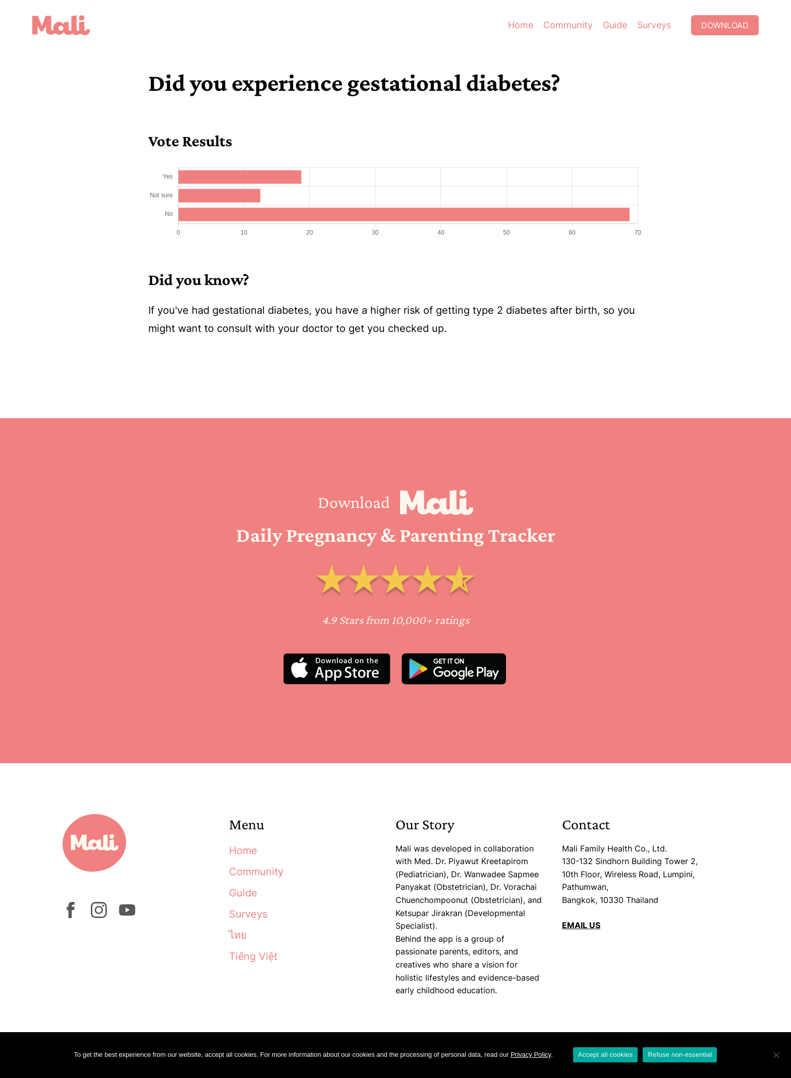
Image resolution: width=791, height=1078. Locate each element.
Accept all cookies (605, 1054)
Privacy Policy (531, 1054)
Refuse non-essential (680, 1054)
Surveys (654, 25)
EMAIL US (581, 925)
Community (568, 25)
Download (725, 25)
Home (520, 25)
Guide (615, 25)
